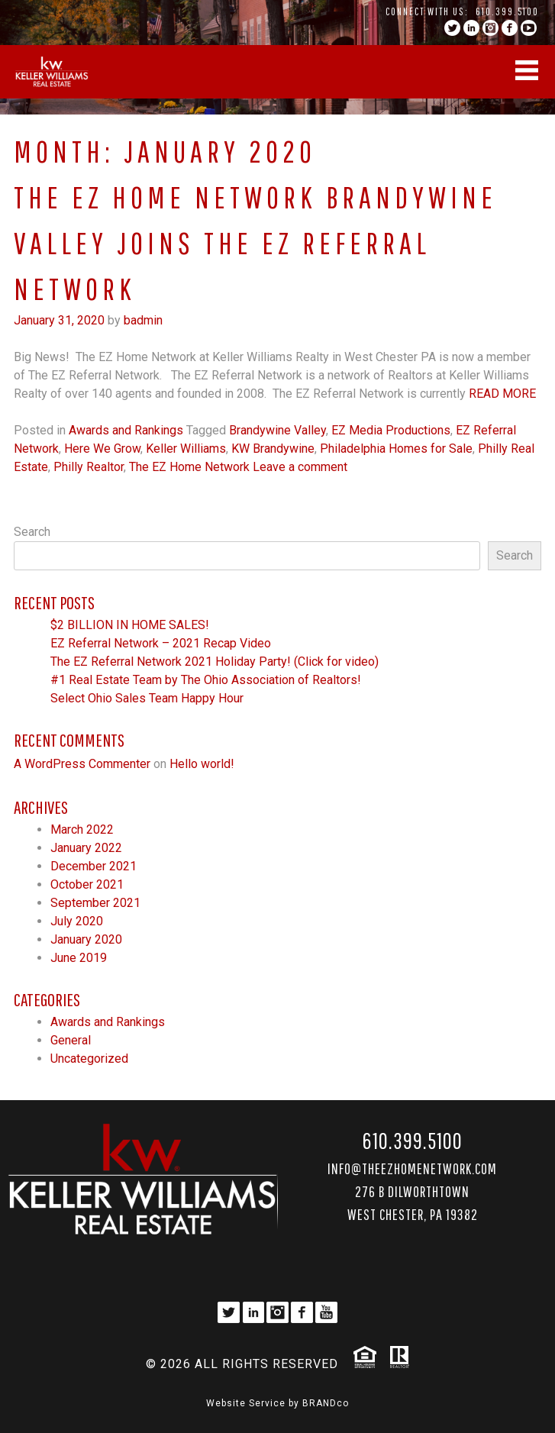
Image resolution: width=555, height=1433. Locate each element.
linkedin (471, 28)
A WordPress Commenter (82, 764)
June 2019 (78, 957)
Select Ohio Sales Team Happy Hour (147, 698)
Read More (502, 393)
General (70, 1040)
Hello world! (201, 764)
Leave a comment (300, 467)
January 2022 (86, 848)
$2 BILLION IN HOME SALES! (129, 625)
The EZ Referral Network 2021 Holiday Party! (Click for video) (214, 661)
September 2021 (95, 903)
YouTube (529, 28)
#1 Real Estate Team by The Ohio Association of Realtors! (205, 680)
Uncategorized (89, 1058)
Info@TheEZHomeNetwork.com (412, 1168)
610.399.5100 (507, 11)
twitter (452, 28)
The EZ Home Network (189, 467)
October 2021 (87, 884)
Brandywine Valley (277, 430)
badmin (143, 320)
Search (32, 531)
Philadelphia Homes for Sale (396, 448)
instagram (490, 28)
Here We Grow (102, 448)
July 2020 (76, 921)
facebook (510, 28)
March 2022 (82, 829)
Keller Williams (186, 448)
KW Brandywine (273, 448)
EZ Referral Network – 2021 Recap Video (160, 643)
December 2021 (93, 866)
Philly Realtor (88, 467)
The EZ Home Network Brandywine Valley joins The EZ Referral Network (255, 242)
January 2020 (86, 939)
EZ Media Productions (390, 430)
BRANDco (325, 1403)
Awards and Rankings (126, 430)
